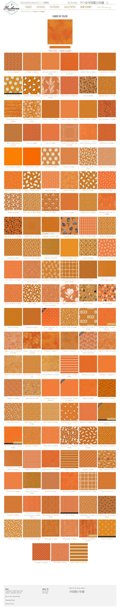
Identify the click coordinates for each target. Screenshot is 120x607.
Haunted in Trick (69, 236)
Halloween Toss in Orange (13, 236)
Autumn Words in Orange (88, 72)
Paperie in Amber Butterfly (107, 351)
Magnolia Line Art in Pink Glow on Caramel (50, 304)
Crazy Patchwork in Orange (107, 119)
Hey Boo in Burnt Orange (32, 258)
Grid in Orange (69, 212)
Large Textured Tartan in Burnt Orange (69, 281)
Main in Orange (107, 303)
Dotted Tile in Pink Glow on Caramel (69, 144)
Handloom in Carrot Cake (50, 236)
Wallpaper (70, 7)
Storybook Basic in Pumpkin (50, 469)
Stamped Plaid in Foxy (32, 469)
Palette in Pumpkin (51, 351)
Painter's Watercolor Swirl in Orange (32, 352)
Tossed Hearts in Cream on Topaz (88, 516)
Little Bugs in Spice (107, 280)
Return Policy (9, 604)
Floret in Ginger (69, 167)
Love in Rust (32, 303)
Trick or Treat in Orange (32, 539)
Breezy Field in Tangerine (69, 96)
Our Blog (45, 593)
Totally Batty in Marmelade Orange (107, 516)
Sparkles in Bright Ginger (88, 422)
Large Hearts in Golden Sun (50, 280)
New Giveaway (104, 7)
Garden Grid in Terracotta (107, 167)
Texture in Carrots (107, 491)
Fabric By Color (26, 11)
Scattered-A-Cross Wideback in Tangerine (69, 399)
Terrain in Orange (50, 491)
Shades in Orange (88, 398)
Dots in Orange (50, 143)
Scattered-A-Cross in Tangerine (50, 399)
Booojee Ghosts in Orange (32, 96)
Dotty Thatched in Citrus (88, 143)
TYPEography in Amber (50, 539)
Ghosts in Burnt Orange (32, 190)
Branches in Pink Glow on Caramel (51, 96)
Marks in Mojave (13, 327)
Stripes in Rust (88, 469)
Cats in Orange (88, 96)
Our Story (86, 7)
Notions (41, 7)
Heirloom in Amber (13, 258)
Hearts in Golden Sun (107, 236)
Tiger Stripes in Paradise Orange (50, 516)
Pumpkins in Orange (13, 398)
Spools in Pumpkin (13, 469)
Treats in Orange (13, 539)
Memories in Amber (32, 327)
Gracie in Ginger (50, 212)
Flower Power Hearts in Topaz (88, 168)
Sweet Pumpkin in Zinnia (107, 469)
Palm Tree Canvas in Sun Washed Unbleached (88, 352)
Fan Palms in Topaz (51, 167)
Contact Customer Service (13, 593)
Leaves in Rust (88, 280)
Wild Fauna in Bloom (60, 562)
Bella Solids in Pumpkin (107, 72)
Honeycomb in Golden (50, 258)
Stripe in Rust (69, 469)
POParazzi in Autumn (88, 375)
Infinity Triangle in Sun (69, 258)
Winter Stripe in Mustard (79, 562)
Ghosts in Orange (50, 190)
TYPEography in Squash (69, 539)
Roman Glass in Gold (32, 398)
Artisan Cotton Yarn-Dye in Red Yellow (69, 73)
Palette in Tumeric (69, 351)
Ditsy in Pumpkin (32, 143)
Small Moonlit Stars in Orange (32, 423)
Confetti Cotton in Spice (88, 119)
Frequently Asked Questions (14, 591)
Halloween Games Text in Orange (107, 213)
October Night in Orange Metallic (107, 328)
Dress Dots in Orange (107, 143)
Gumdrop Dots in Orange (88, 212)
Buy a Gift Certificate (12, 596)
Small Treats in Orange (50, 422)
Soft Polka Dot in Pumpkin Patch (69, 423)
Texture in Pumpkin (13, 515)
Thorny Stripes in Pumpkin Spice (32, 516)
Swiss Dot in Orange (13, 491)
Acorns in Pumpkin (13, 72)
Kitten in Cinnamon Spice (107, 258)
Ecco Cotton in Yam (32, 167)
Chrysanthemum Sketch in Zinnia (32, 120)
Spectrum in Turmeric (32, 446)
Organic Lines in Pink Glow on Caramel (13, 352)
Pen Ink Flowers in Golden (50, 375)
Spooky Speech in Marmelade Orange (88, 447)
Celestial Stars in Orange (107, 96)
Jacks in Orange (88, 258)
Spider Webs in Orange (51, 446)
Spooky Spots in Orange (107, 446)
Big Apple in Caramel (13, 96)
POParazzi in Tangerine (107, 375)
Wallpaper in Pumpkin (41, 562)
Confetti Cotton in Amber (51, 119)
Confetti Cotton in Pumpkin (69, 119)
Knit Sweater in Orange (13, 280)
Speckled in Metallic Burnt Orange (13, 447)
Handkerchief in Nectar (32, 236)
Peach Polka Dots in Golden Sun (32, 375)
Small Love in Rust (13, 422)
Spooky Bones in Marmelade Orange (69, 447)
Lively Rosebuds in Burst (13, 303)
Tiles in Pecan (69, 515)
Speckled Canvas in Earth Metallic (107, 423)
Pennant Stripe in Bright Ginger (69, 375)
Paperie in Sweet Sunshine (13, 375)
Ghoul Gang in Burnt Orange (32, 212)
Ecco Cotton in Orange (13, 167)
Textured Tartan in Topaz (88, 491)
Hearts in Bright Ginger (88, 236)
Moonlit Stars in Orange (69, 327)
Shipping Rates (10, 600)
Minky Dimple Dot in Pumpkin (50, 328)
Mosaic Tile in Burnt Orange (88, 328)
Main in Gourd (88, 303)
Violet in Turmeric (107, 539)
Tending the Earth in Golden (32, 492)
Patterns (54, 7)
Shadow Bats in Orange (107, 398)
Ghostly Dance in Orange (13, 190)
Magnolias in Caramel (69, 303)
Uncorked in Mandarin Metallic (88, 540)
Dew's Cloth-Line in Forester (13, 144)
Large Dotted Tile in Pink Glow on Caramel (32, 281)
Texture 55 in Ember (69, 491)
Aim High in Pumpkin (32, 72)
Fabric (28, 7)
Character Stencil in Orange (13, 120)
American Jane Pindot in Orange (50, 73)
